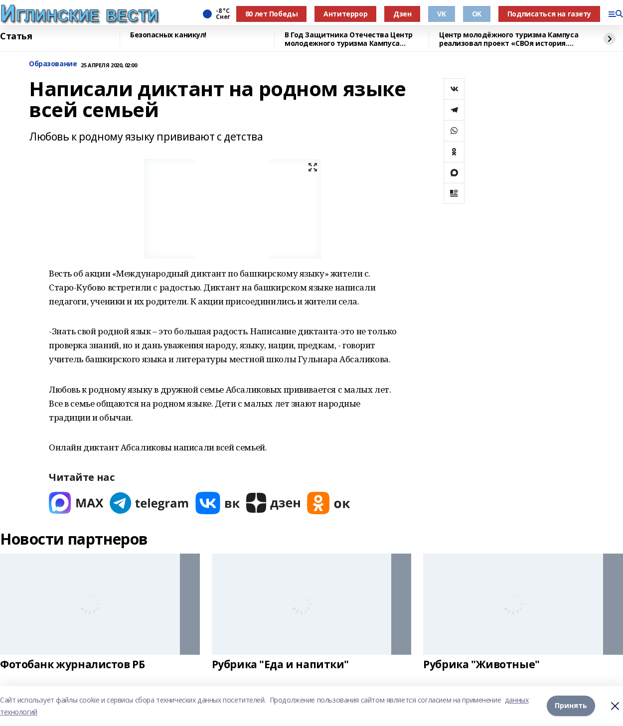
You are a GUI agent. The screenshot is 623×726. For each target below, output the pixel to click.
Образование (53, 64)
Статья (16, 36)
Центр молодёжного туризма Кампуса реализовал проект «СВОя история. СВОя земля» (508, 39)
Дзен (402, 13)
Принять (571, 706)
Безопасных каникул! (168, 35)
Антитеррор (345, 13)
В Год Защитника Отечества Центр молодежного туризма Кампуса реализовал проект (349, 39)
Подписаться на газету (549, 13)
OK (476, 13)
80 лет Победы (271, 13)
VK (441, 13)
